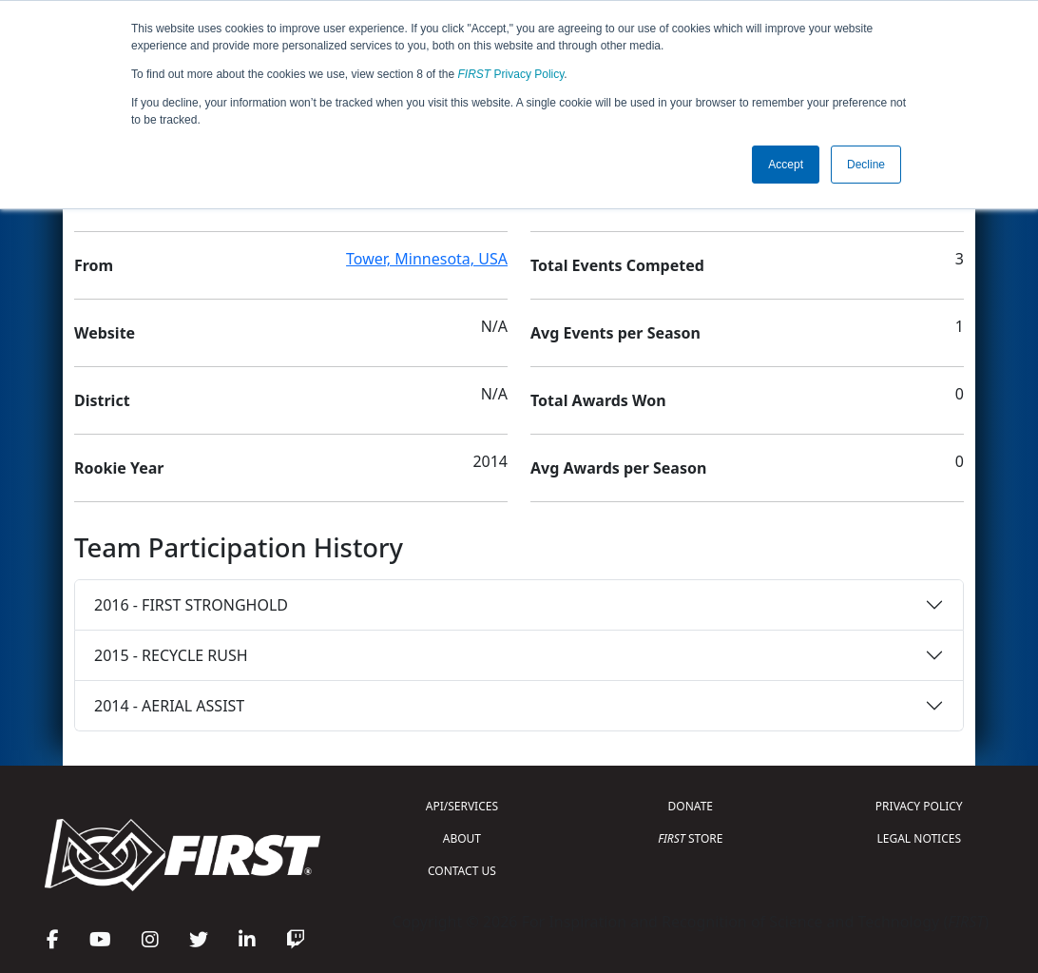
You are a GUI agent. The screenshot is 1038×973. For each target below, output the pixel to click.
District (102, 400)
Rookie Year (118, 467)
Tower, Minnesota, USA (427, 258)
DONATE (690, 806)
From (93, 265)
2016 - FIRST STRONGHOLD (191, 604)
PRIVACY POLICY (919, 806)
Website (104, 332)
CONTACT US (462, 871)
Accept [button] (785, 164)
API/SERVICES (462, 806)
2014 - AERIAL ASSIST (169, 705)
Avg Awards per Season (618, 467)
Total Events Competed (617, 265)
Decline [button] (866, 164)
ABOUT (462, 838)
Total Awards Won (598, 400)
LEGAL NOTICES (919, 838)
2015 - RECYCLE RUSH (171, 655)
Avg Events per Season (615, 332)
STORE (690, 838)
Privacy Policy (511, 74)
